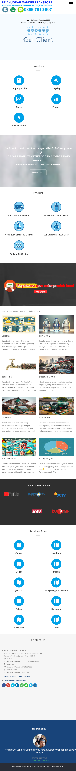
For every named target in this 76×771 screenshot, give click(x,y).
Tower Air (6, 417)
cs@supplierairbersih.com (15, 680)
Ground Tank (45, 417)
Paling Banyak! (46, 458)
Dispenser (6, 335)
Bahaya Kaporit (9, 458)
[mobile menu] (71, 4)
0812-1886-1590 (24, 676)
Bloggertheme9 (38, 769)
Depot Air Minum (47, 376)
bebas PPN (7, 376)
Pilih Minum (44, 335)
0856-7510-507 (10, 676)
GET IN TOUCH (37, 172)
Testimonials (39, 728)
